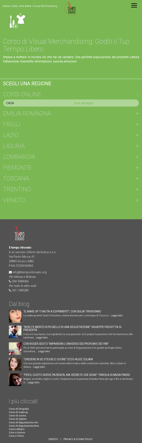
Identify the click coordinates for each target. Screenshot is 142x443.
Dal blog (19, 303)
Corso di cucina (17, 415)
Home (6, 6)
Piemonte (17, 167)
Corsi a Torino (16, 436)
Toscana (16, 178)
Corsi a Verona (17, 432)
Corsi (15, 6)
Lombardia (19, 156)
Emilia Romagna (27, 113)
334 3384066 (20, 281)
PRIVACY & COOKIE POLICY (78, 439)
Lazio (10, 135)
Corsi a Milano (16, 429)
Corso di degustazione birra (24, 425)
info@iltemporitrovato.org (30, 272)
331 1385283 (20, 290)
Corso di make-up (18, 412)
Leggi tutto (117, 315)
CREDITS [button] (53, 439)
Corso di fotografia (19, 409)
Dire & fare (25, 6)
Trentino (17, 189)
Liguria (14, 145)
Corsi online (22, 94)
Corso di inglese (18, 419)
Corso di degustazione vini (23, 422)
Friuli (11, 124)
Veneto (14, 200)
